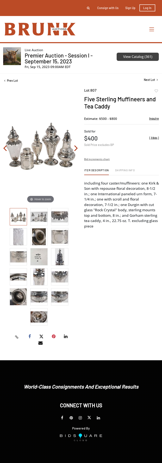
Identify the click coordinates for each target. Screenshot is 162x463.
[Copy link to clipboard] (16, 336)
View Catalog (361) (137, 56)
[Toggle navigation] (152, 29)
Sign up (130, 8)
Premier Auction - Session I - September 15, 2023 (59, 58)
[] (154, 137)
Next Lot (151, 80)
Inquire (154, 118)
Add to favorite (156, 91)
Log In (147, 8)
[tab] (96, 172)
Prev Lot (11, 80)
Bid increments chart (97, 159)
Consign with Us (108, 8)
